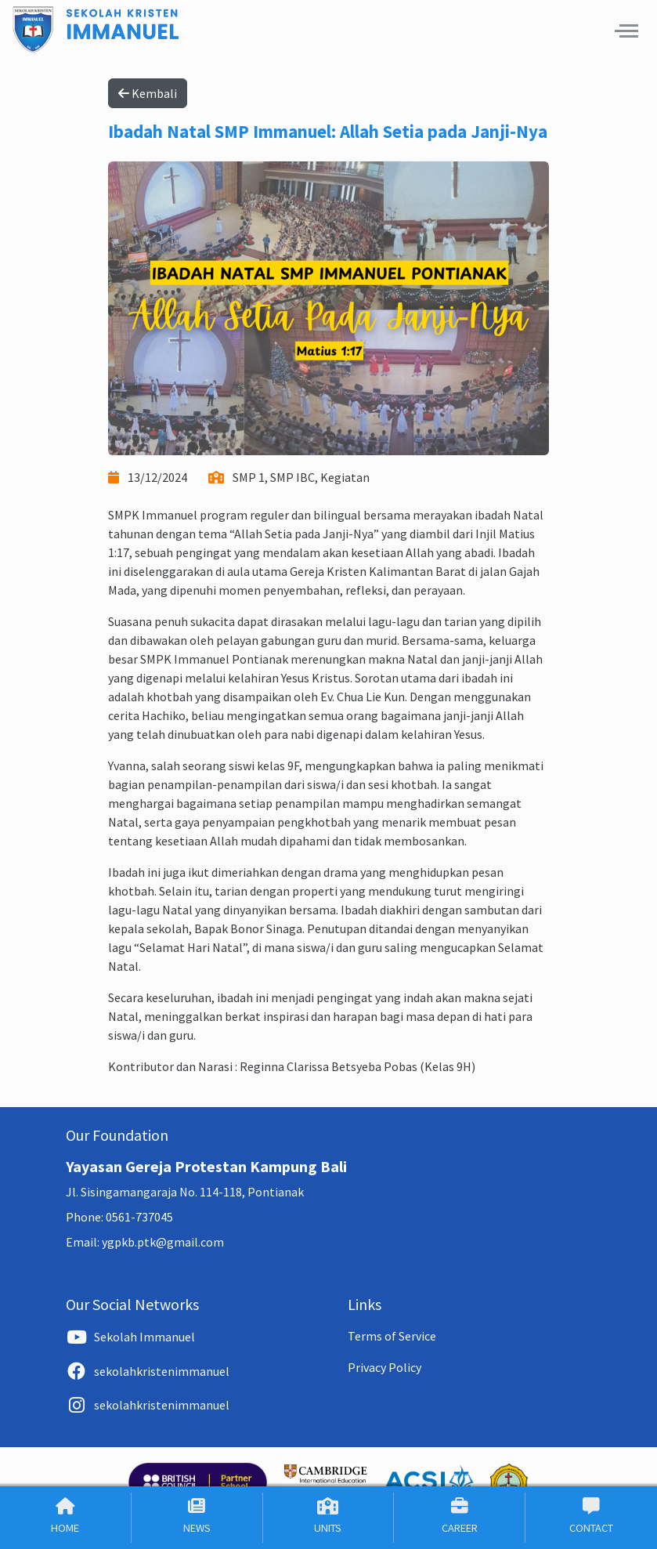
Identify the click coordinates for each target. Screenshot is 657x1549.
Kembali (147, 93)
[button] (626, 30)
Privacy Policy (384, 1367)
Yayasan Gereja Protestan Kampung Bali (206, 1166)
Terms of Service (392, 1336)
